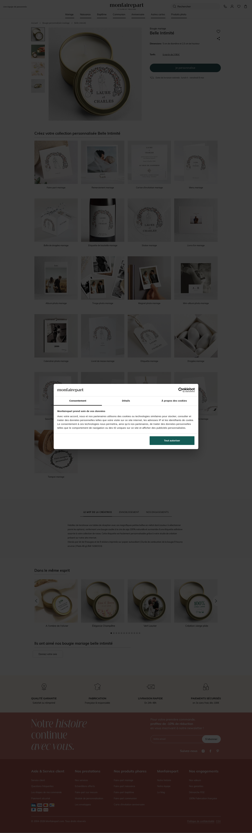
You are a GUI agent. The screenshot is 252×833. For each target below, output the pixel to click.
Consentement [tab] (77, 400)
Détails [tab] (126, 400)
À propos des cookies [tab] (174, 400)
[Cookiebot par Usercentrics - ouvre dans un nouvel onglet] (181, 390)
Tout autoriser (172, 440)
